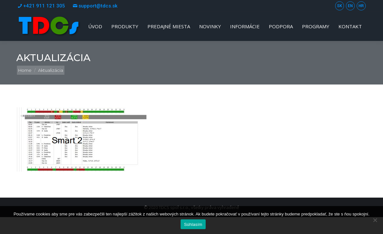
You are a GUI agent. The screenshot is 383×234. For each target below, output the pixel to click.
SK (339, 6)
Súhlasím (193, 224)
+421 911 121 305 (40, 6)
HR (361, 6)
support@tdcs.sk (94, 6)
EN (350, 6)
